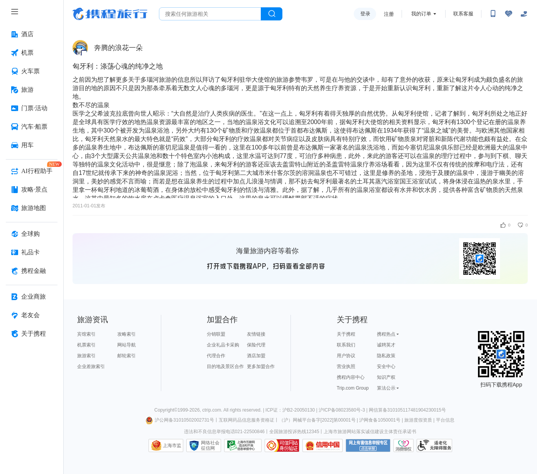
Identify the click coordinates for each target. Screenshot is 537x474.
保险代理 (256, 345)
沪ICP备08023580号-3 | (344, 410)
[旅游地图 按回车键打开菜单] (31, 208)
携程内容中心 (351, 377)
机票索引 (86, 345)
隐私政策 (386, 355)
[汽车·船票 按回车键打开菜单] (31, 127)
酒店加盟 (256, 355)
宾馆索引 (86, 334)
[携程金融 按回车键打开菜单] (31, 271)
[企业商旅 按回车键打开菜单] (31, 297)
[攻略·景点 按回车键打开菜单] (31, 190)
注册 (389, 14)
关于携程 (346, 334)
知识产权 (386, 377)
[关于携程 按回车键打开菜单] (31, 334)
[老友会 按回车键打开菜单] (31, 315)
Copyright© (165, 410)
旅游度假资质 (418, 420)
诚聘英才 (386, 345)
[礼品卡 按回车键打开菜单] (31, 252)
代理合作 (216, 355)
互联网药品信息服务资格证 (246, 420)
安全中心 (386, 366)
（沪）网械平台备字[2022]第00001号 (317, 420)
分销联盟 (216, 334)
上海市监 (172, 445)
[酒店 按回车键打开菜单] (31, 34)
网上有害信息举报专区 (368, 445)
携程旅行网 (110, 14)
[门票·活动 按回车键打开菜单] (31, 108)
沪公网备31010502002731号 (180, 420)
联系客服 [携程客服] (463, 13)
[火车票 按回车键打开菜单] (31, 71)
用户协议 (346, 355)
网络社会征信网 (210, 445)
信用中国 (322, 445)
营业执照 (346, 366)
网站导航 (126, 345)
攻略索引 (126, 334)
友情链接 (256, 334)
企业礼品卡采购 (223, 345)
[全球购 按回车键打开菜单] (31, 234)
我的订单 (421, 13)
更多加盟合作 (261, 366)
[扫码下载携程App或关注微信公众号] (493, 14)
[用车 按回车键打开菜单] (31, 145)
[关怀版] (524, 14)
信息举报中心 (243, 445)
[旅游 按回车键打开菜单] (31, 90)
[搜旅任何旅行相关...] (210, 13)
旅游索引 (86, 355)
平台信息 (445, 420)
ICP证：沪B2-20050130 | (292, 410)
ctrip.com (211, 410)
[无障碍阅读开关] (508, 14)
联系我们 (346, 345)
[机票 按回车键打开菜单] (31, 53)
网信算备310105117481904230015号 (407, 410)
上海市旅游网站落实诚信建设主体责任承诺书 (370, 431)
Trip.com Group (353, 388)
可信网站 (282, 445)
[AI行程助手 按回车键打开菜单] (31, 171)
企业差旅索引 (91, 366)
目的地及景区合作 (225, 366)
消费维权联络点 (403, 445)
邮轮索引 (126, 355)
